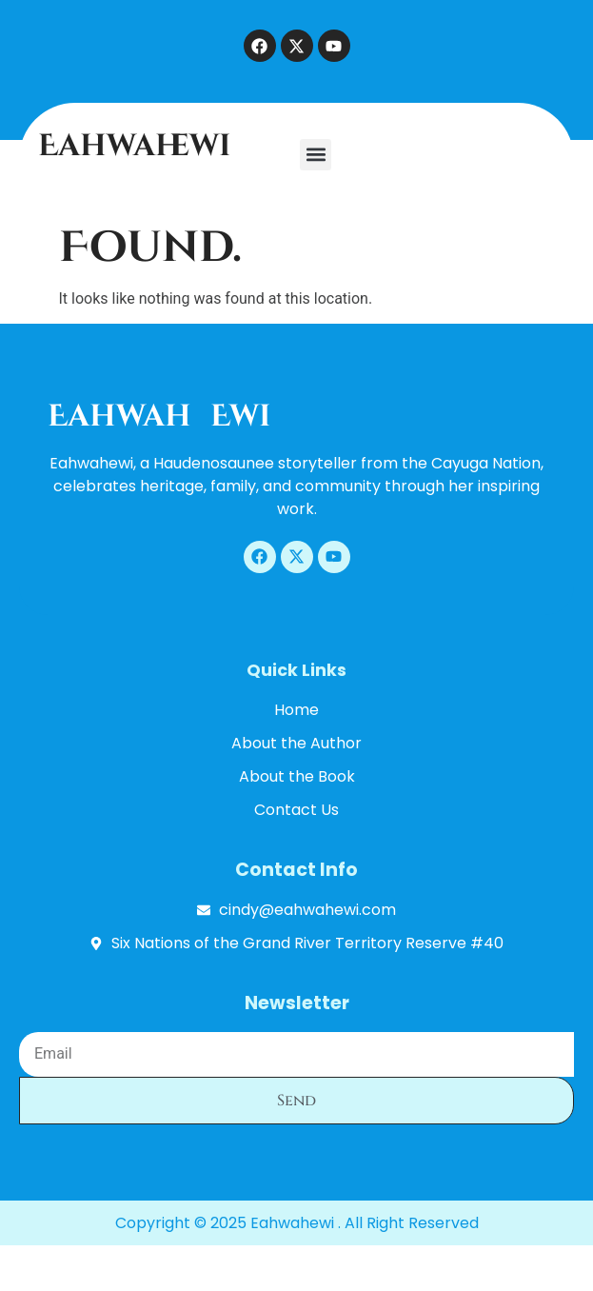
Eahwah (119, 416)
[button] (315, 154)
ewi (240, 416)
